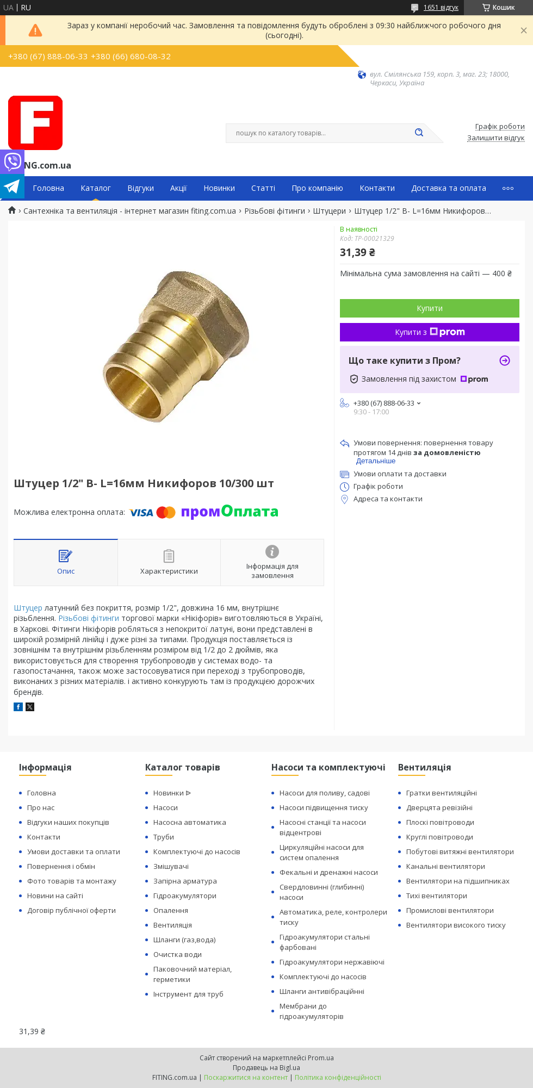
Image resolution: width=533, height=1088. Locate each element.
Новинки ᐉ (172, 793)
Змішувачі (171, 866)
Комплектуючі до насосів (196, 851)
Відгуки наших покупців (68, 822)
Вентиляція (172, 925)
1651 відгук (441, 7)
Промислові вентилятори (450, 910)
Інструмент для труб (188, 994)
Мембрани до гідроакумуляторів (312, 1011)
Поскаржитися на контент (246, 1077)
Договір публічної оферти (71, 910)
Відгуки (140, 188)
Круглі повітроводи (439, 837)
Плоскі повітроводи (440, 822)
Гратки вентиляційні (441, 793)
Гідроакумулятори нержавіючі (332, 962)
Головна (48, 188)
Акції (178, 188)
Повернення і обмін (61, 866)
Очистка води (177, 954)
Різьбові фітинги (274, 211)
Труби (163, 837)
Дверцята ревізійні (439, 807)
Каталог (95, 188)
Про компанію (317, 188)
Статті (263, 188)
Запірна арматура (185, 881)
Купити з (430, 332)
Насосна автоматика (189, 822)
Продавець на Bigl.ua (266, 1067)
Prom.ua (321, 1057)
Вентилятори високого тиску (456, 925)
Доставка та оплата (448, 188)
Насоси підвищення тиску (324, 807)
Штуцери (329, 211)
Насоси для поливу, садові (325, 793)
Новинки (219, 188)
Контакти (377, 188)
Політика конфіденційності (338, 1077)
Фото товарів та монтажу (71, 881)
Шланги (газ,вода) (184, 939)
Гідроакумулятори (184, 895)
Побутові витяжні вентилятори (460, 851)
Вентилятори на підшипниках (458, 881)
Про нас (40, 807)
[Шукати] (419, 133)
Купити (430, 308)
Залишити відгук (496, 138)
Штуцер (28, 607)
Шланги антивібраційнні (322, 991)
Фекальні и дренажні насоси (329, 872)
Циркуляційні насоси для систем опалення (322, 852)
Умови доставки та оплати (73, 851)
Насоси (165, 807)
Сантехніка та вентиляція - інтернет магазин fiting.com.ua (129, 211)
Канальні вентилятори (445, 866)
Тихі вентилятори (436, 895)
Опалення (170, 910)
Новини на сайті (55, 895)
